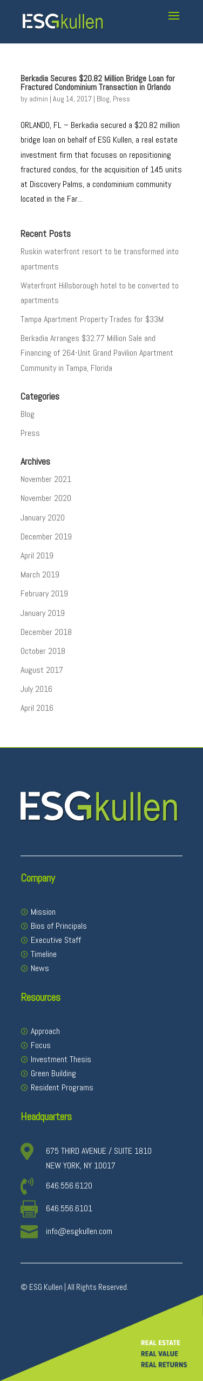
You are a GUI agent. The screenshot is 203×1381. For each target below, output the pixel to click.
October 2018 (43, 651)
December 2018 (46, 632)
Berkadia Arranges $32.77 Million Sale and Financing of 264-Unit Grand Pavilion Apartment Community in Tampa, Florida (97, 352)
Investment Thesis (61, 1059)
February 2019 (44, 593)
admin (38, 99)
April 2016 (37, 708)
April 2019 (37, 555)
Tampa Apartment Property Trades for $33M (92, 319)
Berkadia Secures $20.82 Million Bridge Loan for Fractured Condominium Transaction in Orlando (98, 83)
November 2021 (46, 479)
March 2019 (40, 574)
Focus (41, 1045)
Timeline (44, 954)
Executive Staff (56, 940)
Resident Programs (62, 1087)
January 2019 (43, 613)
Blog (103, 99)
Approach (45, 1031)
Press (121, 99)
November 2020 (46, 498)
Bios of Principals (59, 926)
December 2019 (46, 536)
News (40, 968)
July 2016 (36, 689)
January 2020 (43, 517)
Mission (43, 911)
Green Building (53, 1073)
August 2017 (42, 670)
